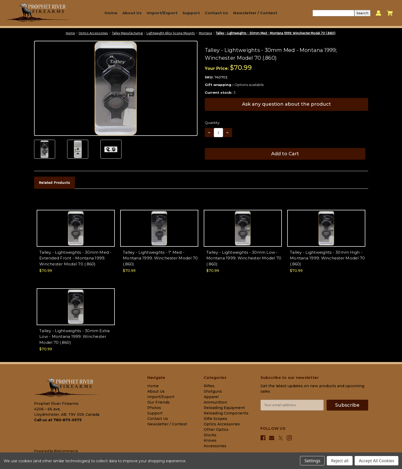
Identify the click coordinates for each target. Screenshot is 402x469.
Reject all (339, 461)
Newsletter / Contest (255, 12)
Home (111, 12)
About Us (132, 12)
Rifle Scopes (215, 418)
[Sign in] (378, 13)
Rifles (209, 386)
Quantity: (212, 122)
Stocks (210, 435)
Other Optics (216, 429)
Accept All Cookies (376, 461)
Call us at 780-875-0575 (58, 420)
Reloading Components (226, 413)
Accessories (215, 446)
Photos (154, 407)
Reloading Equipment (224, 407)
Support (191, 12)
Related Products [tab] (54, 182)
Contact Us (216, 12)
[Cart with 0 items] (390, 13)
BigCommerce (66, 451)
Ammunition (215, 402)
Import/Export (162, 12)
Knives (210, 440)
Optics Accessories (222, 424)
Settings (312, 461)
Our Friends (158, 402)
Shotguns (213, 391)
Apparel (211, 396)
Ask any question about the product (286, 104)
